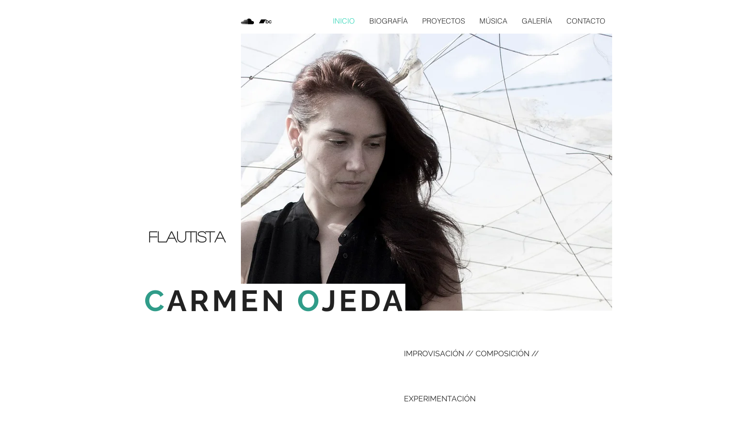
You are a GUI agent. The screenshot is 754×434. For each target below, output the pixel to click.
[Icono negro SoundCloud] (247, 21)
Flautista (187, 236)
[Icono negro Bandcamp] (265, 21)
